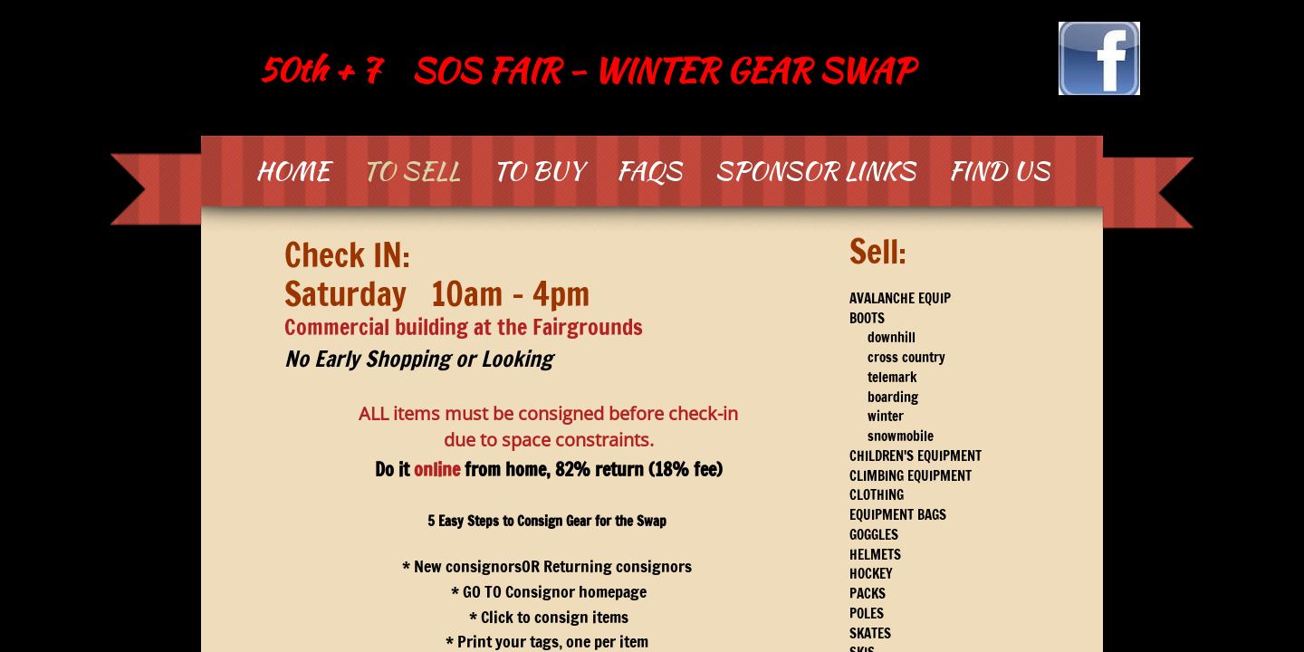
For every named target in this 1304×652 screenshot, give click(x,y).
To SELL (411, 170)
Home (292, 170)
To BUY (538, 170)
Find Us (999, 170)
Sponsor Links (815, 170)
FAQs (649, 170)
